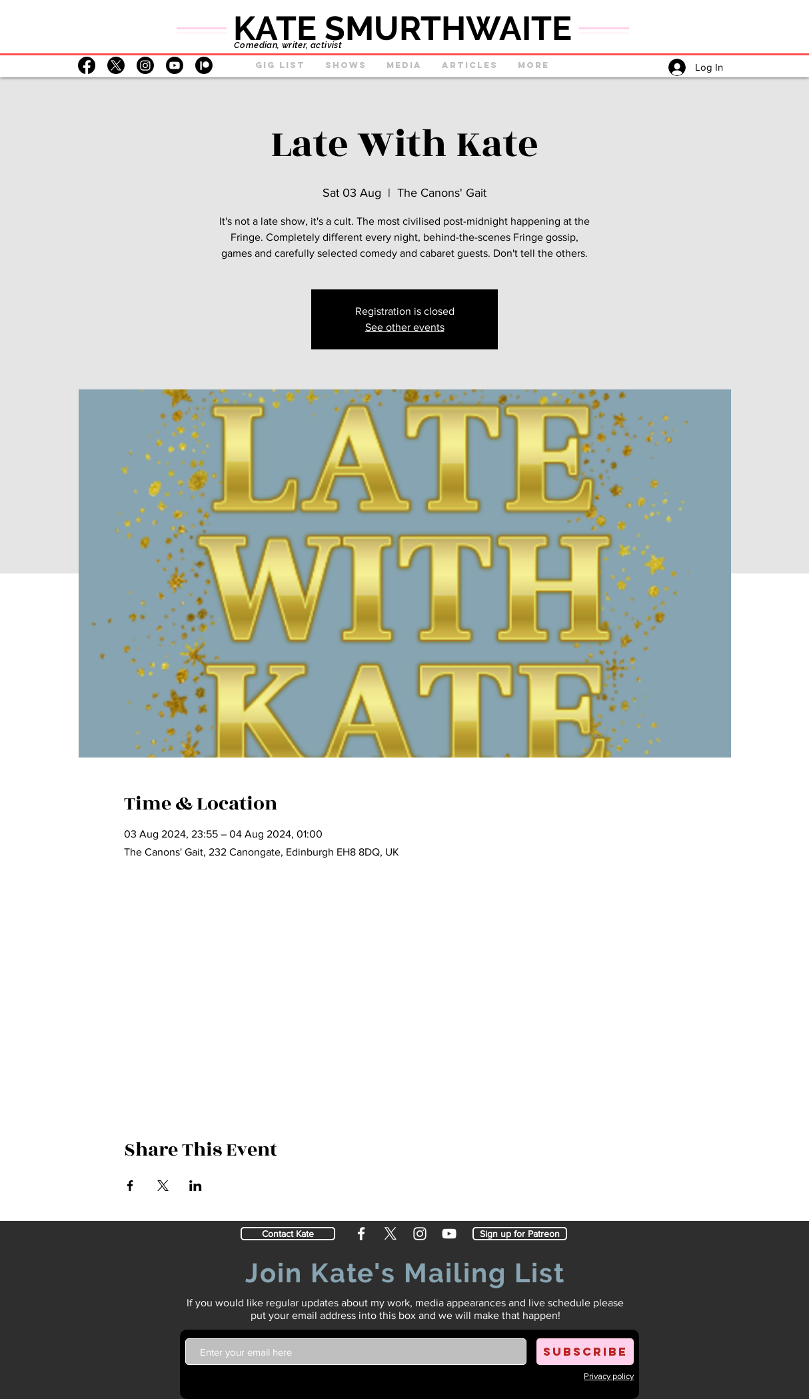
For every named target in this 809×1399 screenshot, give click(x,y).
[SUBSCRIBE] (585, 1351)
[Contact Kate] (288, 1233)
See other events (404, 327)
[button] (346, 65)
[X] (116, 65)
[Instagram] (145, 65)
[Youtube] (174, 65)
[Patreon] (204, 65)
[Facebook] (86, 65)
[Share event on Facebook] (130, 1185)
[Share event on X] (163, 1185)
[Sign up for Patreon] (519, 1233)
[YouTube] (449, 1233)
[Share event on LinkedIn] (195, 1185)
